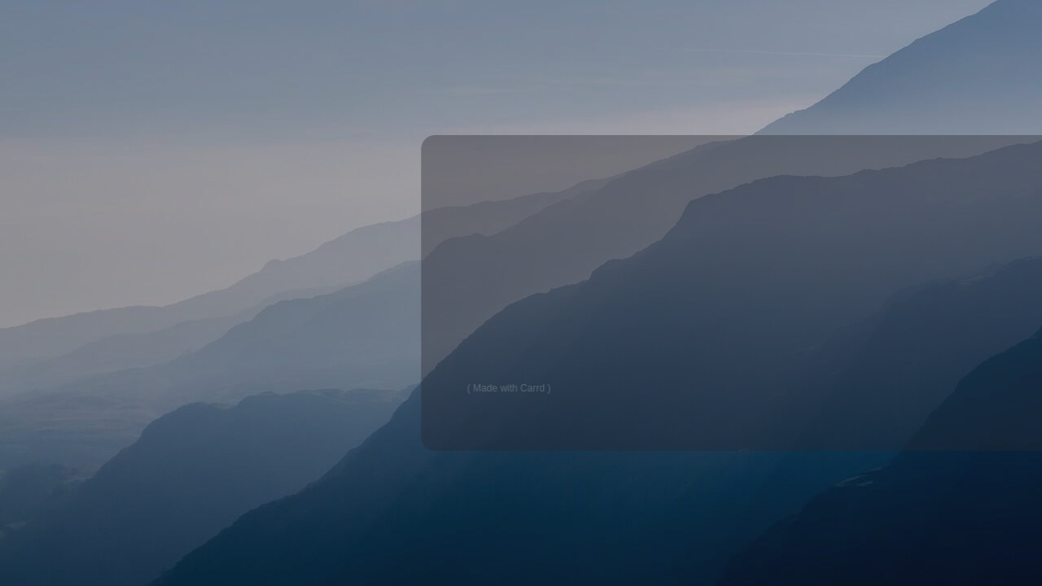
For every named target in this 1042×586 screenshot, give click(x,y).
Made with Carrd (513, 388)
